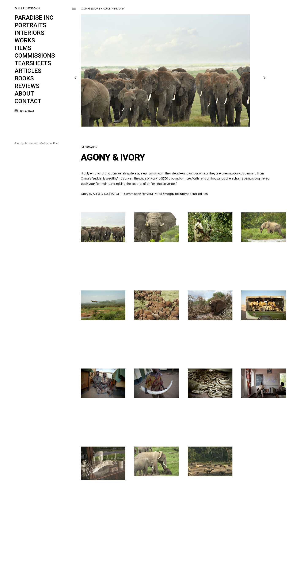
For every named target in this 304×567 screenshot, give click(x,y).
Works (25, 40)
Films (23, 48)
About (24, 93)
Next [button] (264, 78)
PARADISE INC (34, 17)
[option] (168, 70)
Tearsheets (33, 63)
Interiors (29, 32)
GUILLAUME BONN (27, 8)
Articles (28, 70)
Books (24, 78)
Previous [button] (75, 78)
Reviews (27, 85)
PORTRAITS (30, 25)
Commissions (35, 55)
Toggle (74, 9)
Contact (28, 101)
